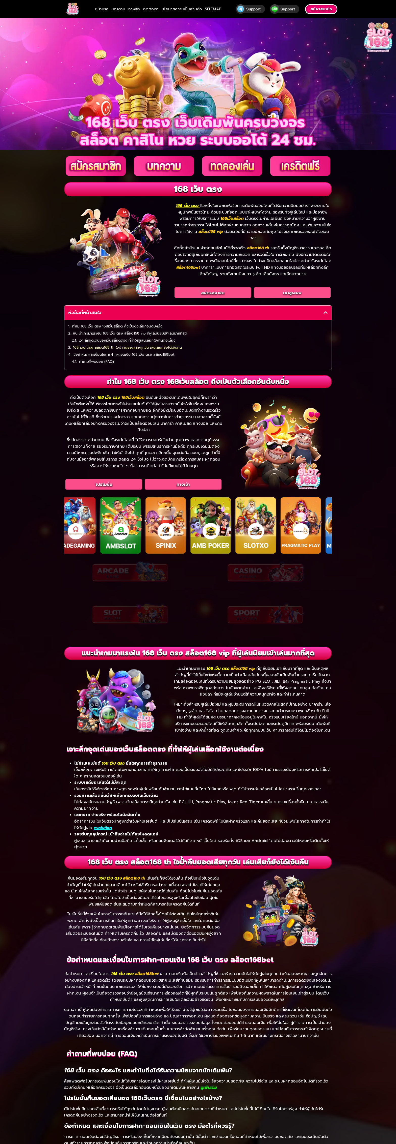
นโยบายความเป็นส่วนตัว (182, 9)
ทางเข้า (134, 9)
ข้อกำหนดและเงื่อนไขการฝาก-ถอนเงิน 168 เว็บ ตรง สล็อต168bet (124, 354)
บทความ (118, 9)
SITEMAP (213, 9)
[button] (325, 312)
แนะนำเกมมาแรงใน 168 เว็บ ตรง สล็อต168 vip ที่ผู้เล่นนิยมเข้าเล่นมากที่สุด (130, 333)
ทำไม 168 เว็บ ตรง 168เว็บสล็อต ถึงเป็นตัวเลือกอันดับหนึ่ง (117, 326)
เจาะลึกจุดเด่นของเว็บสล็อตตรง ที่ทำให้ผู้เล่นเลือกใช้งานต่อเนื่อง (127, 340)
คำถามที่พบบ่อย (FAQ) (96, 361)
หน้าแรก (101, 9)
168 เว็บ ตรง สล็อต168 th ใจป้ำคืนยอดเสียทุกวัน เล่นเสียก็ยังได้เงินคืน (127, 347)
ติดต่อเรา (151, 9)
